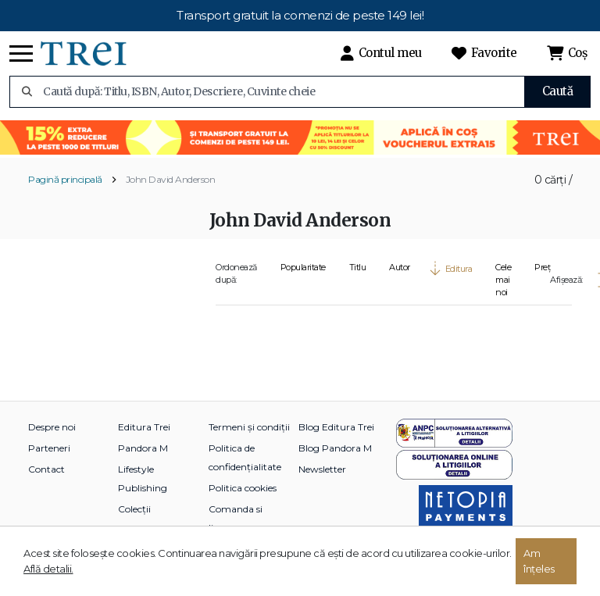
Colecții (134, 509)
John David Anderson (171, 179)
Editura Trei (144, 427)
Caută (557, 91)
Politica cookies (243, 488)
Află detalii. (48, 568)
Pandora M (143, 448)
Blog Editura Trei (336, 427)
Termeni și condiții (249, 427)
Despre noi (52, 427)
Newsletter (322, 469)
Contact (46, 469)
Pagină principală (65, 179)
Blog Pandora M (335, 448)
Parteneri (49, 448)
